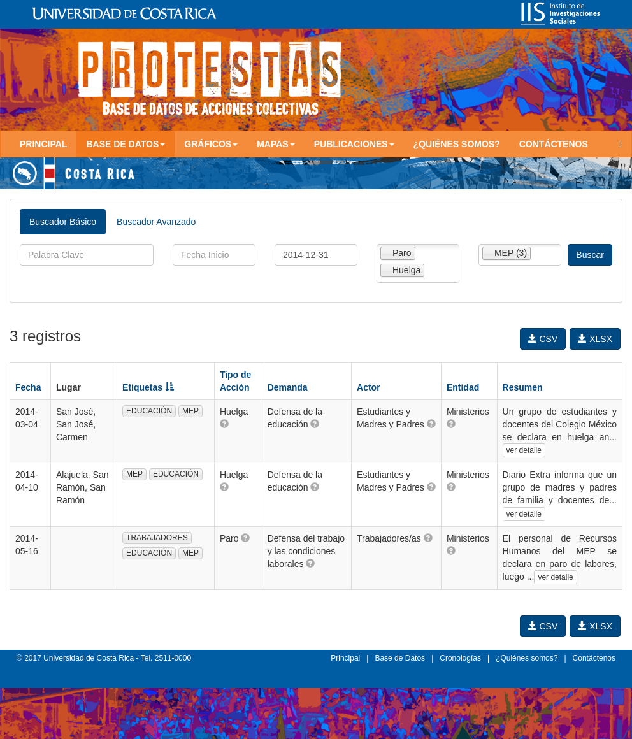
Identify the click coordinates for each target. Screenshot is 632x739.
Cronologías (460, 658)
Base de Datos (400, 658)
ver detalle (524, 450)
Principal (43, 144)
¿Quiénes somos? (456, 144)
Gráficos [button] (211, 144)
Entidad (463, 387)
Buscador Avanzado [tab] (156, 222)
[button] (224, 423)
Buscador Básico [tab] (62, 222)
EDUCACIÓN (149, 410)
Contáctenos (553, 144)
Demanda (288, 387)
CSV (543, 339)
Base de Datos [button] (125, 144)
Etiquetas (148, 387)
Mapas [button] (276, 144)
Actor (368, 387)
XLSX (595, 339)
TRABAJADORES (157, 537)
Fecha (28, 387)
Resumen (523, 387)
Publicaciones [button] (354, 144)
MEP (190, 410)
